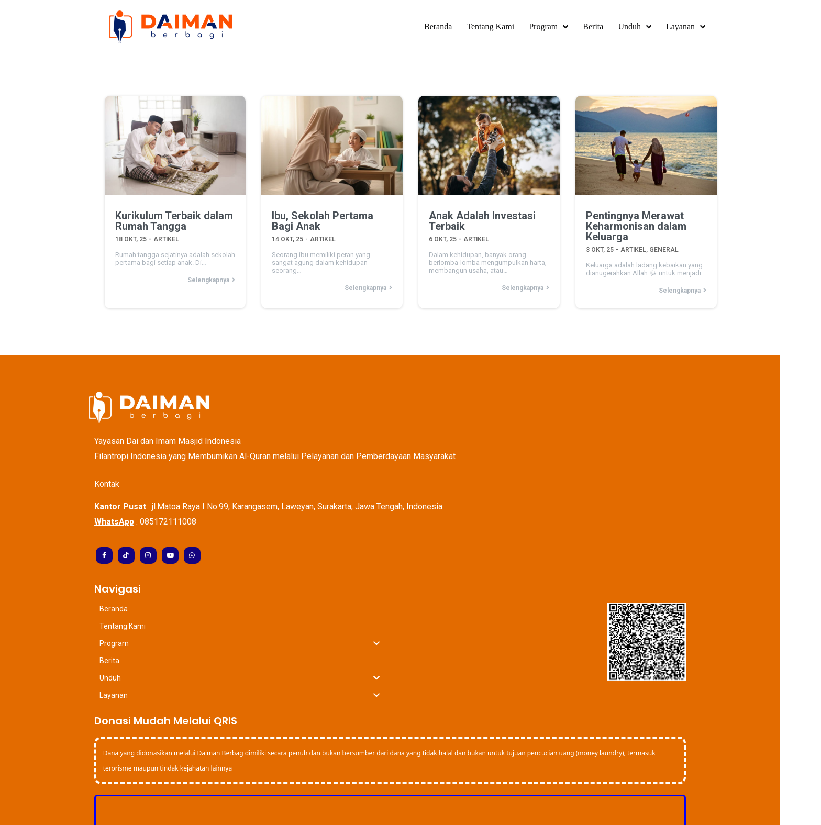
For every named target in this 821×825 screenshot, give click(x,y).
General (664, 247)
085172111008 (188, 521)
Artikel (166, 237)
